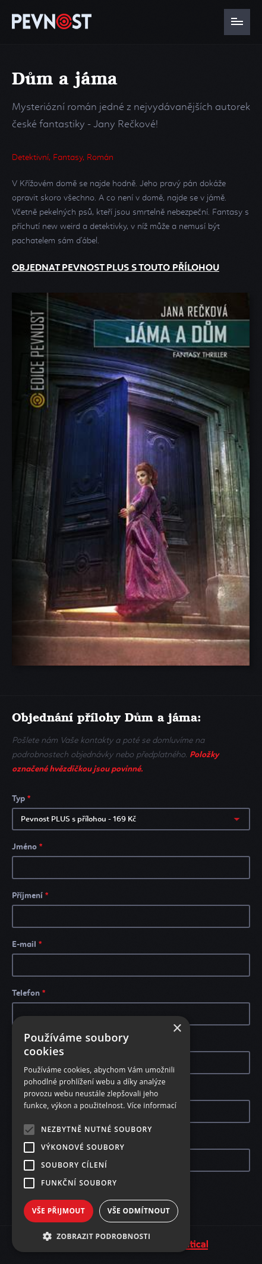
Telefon (28, 993)
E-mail (27, 944)
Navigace (237, 22)
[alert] (101, 1134)
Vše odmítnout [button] (139, 1211)
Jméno (27, 847)
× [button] (176, 1028)
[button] (101, 1235)
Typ (21, 799)
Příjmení (30, 896)
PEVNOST (51, 22)
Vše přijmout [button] (58, 1211)
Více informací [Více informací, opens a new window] (151, 1105)
